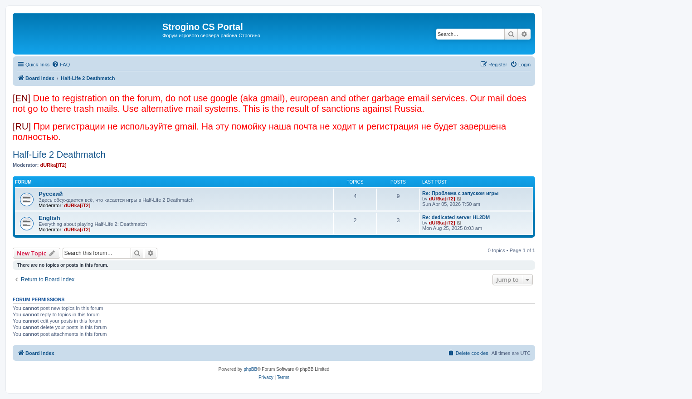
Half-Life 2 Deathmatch (59, 155)
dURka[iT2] (53, 165)
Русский (51, 193)
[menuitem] (61, 64)
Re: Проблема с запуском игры (460, 193)
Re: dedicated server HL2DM (456, 217)
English (49, 217)
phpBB (250, 369)
